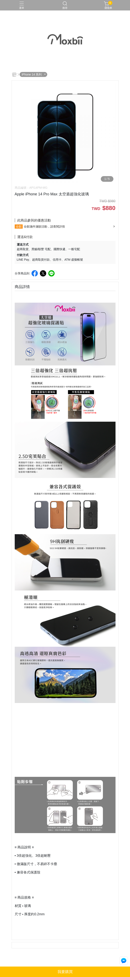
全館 (19, 226)
